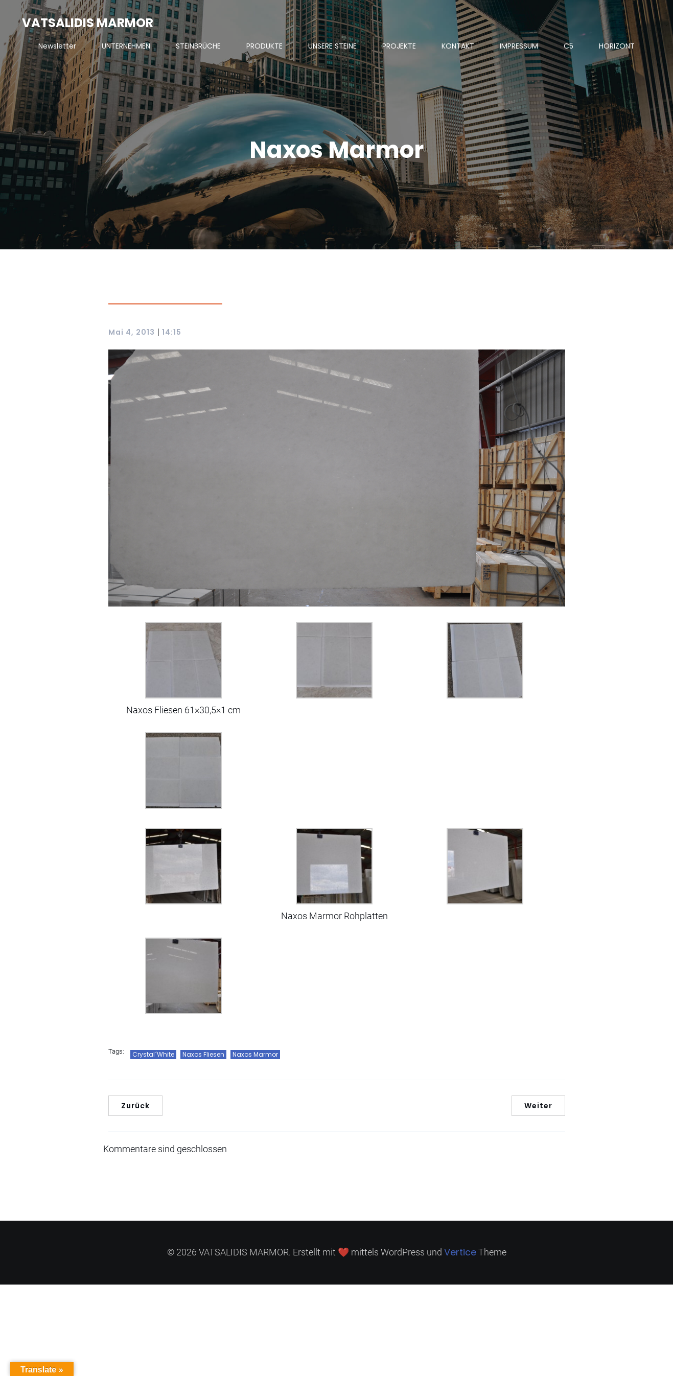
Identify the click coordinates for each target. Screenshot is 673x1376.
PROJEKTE (399, 46)
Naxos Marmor (255, 1054)
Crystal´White (153, 1054)
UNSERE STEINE (332, 46)
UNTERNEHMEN (126, 46)
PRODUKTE (264, 46)
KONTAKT (458, 46)
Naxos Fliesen (203, 1054)
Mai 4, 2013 (131, 332)
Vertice (460, 1252)
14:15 (171, 332)
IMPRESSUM (519, 46)
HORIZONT (617, 46)
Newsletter (57, 46)
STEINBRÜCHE (198, 46)
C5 (568, 46)
